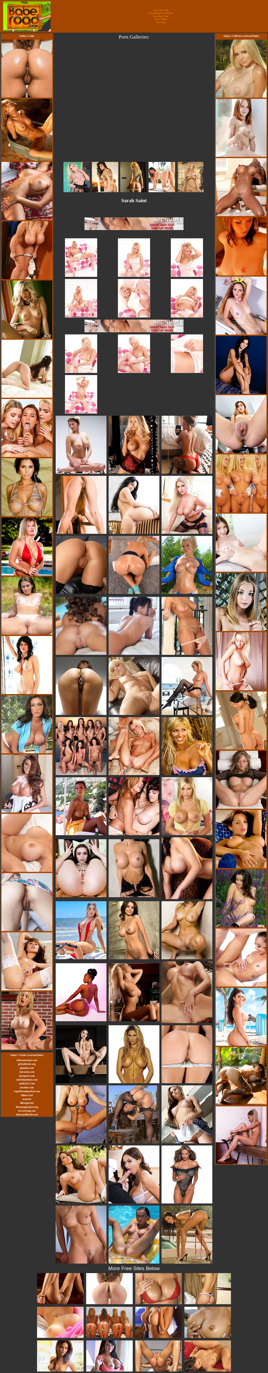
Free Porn (161, 22)
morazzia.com (27, 1071)
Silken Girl (27, 1095)
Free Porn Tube (161, 16)
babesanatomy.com (27, 1060)
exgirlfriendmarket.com (27, 1091)
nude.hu (26, 1099)
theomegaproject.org (27, 1106)
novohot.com (27, 1087)
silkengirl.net (27, 1102)
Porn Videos (161, 19)
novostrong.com (26, 1110)
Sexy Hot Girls (161, 10)
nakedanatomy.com (26, 1079)
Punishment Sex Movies (161, 13)
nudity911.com (27, 1083)
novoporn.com (27, 1075)
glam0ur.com (27, 1068)
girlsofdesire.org (27, 1064)
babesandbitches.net (27, 1114)
